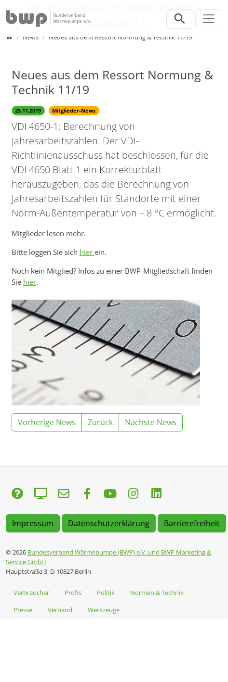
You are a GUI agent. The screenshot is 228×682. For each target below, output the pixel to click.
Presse (22, 610)
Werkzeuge (104, 610)
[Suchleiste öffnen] (179, 18)
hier (87, 252)
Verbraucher (31, 592)
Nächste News (150, 422)
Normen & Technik (157, 592)
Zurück (100, 422)
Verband (60, 610)
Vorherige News (47, 422)
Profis (73, 592)
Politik (106, 592)
